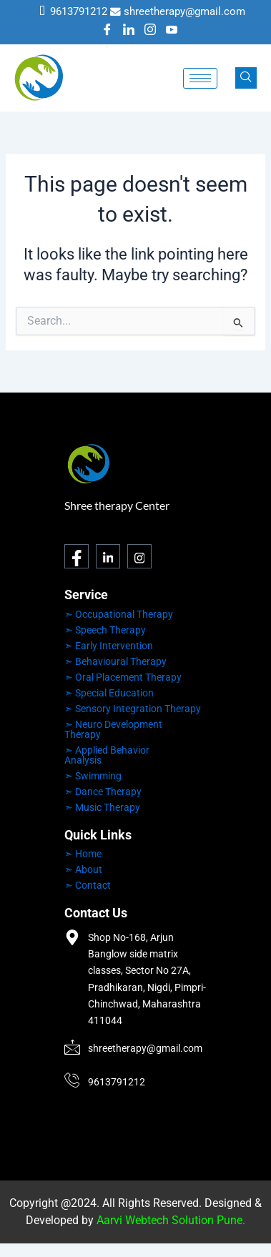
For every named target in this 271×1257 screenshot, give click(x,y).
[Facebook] (107, 30)
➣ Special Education (109, 693)
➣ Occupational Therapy (118, 614)
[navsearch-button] (246, 78)
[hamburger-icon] (200, 78)
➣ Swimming (93, 776)
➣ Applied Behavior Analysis (106, 755)
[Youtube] (171, 30)
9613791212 (78, 11)
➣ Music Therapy (102, 807)
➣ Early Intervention (108, 645)
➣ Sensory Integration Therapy (132, 708)
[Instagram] (150, 30)
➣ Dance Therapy (103, 791)
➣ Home (83, 853)
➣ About (83, 869)
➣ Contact (87, 885)
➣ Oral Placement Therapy (123, 677)
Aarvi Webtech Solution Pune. (171, 1220)
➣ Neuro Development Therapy (113, 729)
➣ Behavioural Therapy (115, 661)
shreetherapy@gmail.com (184, 11)
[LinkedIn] (128, 30)
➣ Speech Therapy (105, 630)
